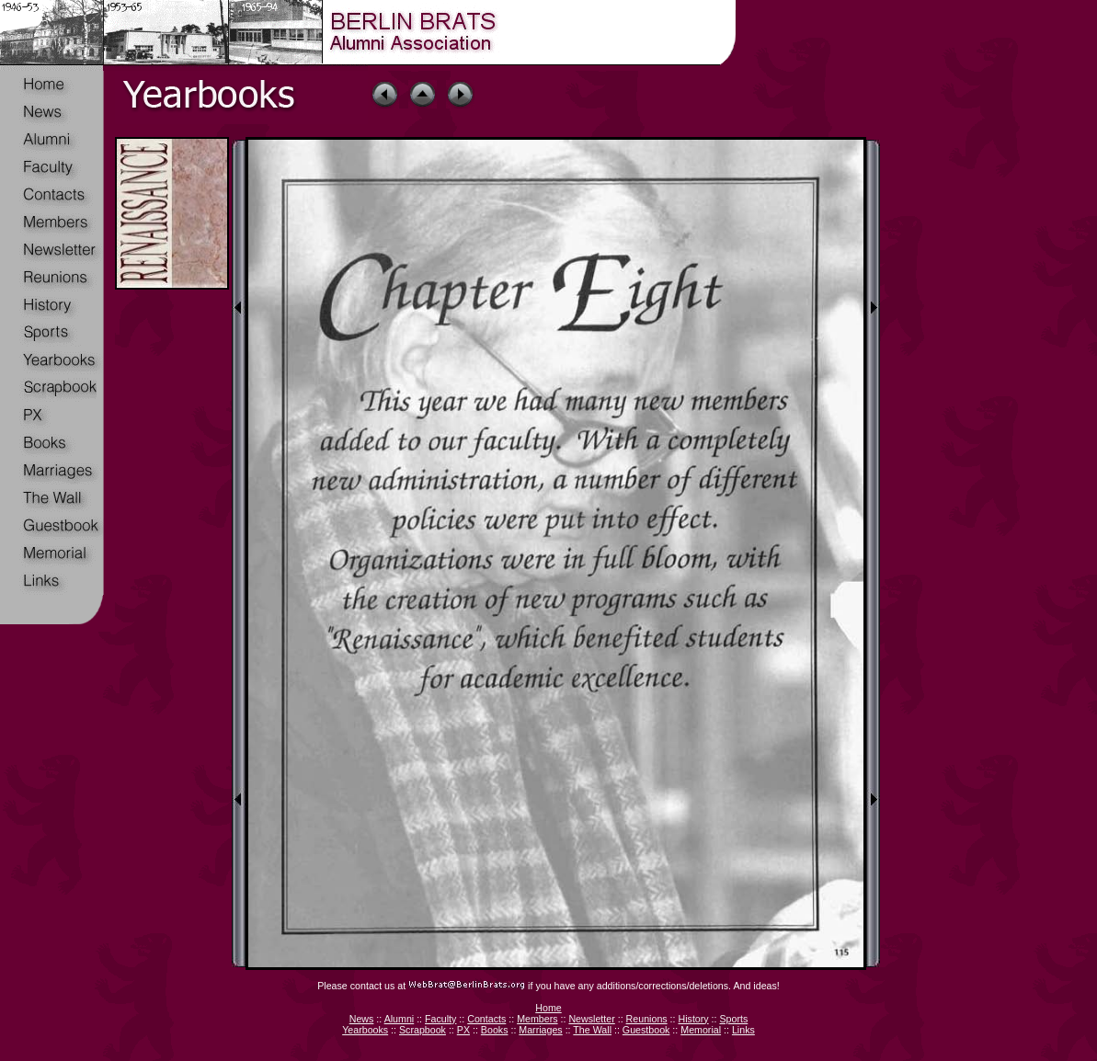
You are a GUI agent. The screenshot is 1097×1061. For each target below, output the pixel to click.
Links (743, 1029)
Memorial (700, 1029)
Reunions (647, 1018)
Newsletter (591, 1018)
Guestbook (646, 1029)
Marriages (540, 1029)
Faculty (440, 1018)
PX (463, 1029)
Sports (733, 1018)
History (693, 1018)
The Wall (592, 1029)
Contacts (486, 1018)
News (361, 1018)
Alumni (399, 1018)
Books (495, 1029)
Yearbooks (365, 1029)
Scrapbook (422, 1029)
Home (548, 1007)
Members (537, 1018)
